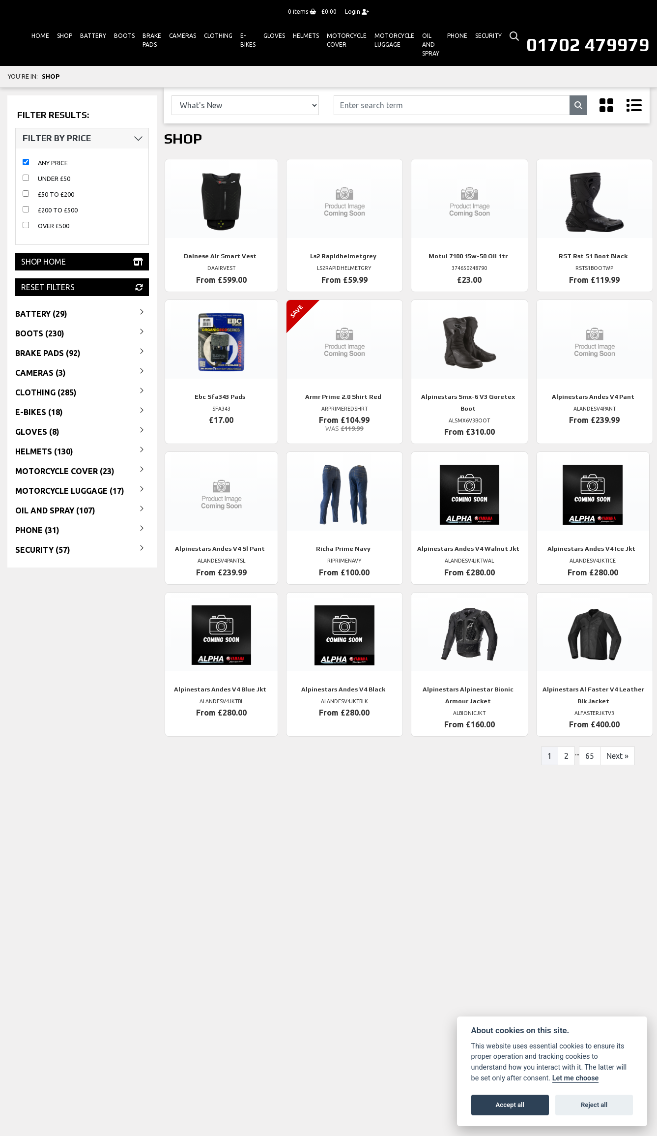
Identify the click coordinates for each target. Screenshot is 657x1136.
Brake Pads (152, 40)
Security (488, 35)
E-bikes (248, 40)
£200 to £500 (58, 210)
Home (40, 35)
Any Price (53, 162)
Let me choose (575, 1078)
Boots (124, 35)
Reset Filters (82, 287)
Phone (457, 35)
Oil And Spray (430, 44)
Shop (64, 35)
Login (357, 11)
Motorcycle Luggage (394, 40)
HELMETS (306, 35)
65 (589, 755)
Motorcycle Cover (347, 40)
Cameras (182, 35)
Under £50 (54, 178)
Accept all (510, 1104)
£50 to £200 (56, 194)
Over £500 (53, 225)
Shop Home (82, 261)
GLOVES (274, 35)
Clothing (218, 35)
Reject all (594, 1104)
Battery (93, 35)
